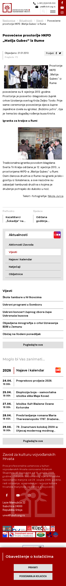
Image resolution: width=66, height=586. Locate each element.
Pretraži (43, 11)
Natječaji (14, 266)
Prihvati (33, 568)
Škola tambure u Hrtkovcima (22, 297)
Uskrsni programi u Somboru (22, 304)
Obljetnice (16, 274)
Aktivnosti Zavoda (21, 244)
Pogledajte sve (33, 345)
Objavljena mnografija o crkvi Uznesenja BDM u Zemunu (30, 325)
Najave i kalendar (20, 259)
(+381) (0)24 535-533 (43, 3)
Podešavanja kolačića (33, 576)
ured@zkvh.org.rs (14, 515)
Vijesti (39, 21)
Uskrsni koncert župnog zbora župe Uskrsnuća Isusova (27, 314)
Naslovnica (9, 21)
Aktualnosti (25, 21)
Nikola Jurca (55, 196)
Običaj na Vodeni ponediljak (22, 334)
